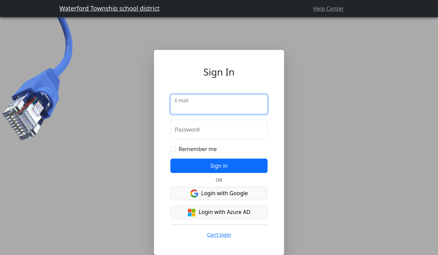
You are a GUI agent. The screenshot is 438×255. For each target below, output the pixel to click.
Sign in (219, 166)
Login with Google (219, 193)
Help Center (328, 8)
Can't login (219, 234)
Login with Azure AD (219, 212)
